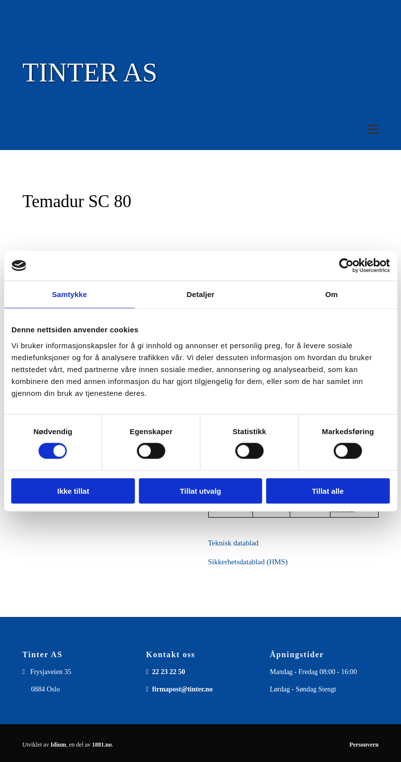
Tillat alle (328, 490)
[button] (200, 129)
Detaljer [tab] (201, 294)
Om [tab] (331, 294)
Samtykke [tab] (69, 294)
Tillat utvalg (200, 490)
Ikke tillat (73, 490)
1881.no (102, 744)
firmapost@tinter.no (182, 689)
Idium (58, 744)
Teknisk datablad (233, 543)
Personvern (364, 744)
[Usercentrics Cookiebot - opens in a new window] (346, 265)
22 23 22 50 (168, 672)
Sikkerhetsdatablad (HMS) (248, 562)
